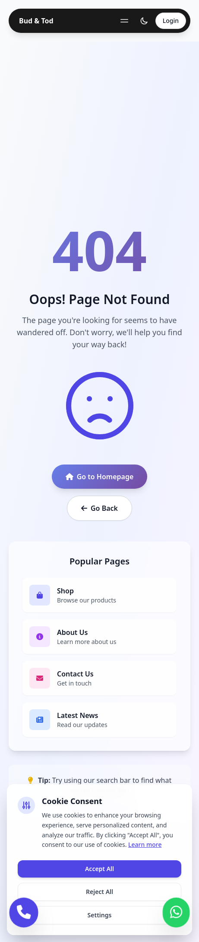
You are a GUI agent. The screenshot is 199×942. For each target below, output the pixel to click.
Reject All (99, 892)
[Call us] (23, 911)
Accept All (99, 869)
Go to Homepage (100, 476)
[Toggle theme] (144, 21)
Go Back (99, 508)
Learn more (144, 844)
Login (171, 20)
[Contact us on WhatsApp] (176, 911)
